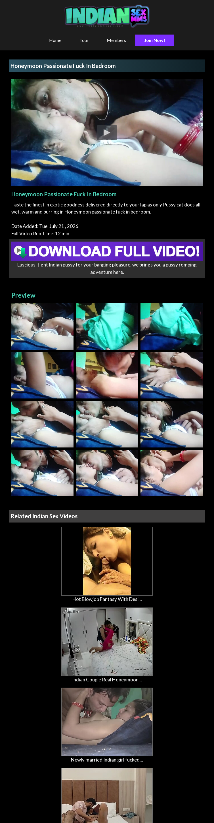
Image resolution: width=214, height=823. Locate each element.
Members (116, 40)
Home (55, 40)
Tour (84, 40)
